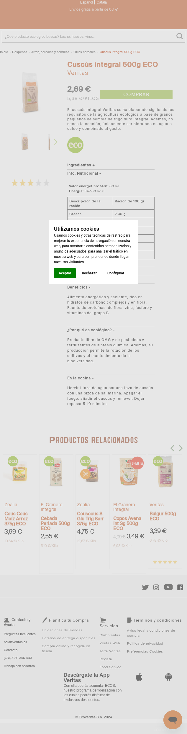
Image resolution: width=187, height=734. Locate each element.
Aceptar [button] (65, 273)
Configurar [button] (115, 273)
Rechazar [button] (89, 273)
